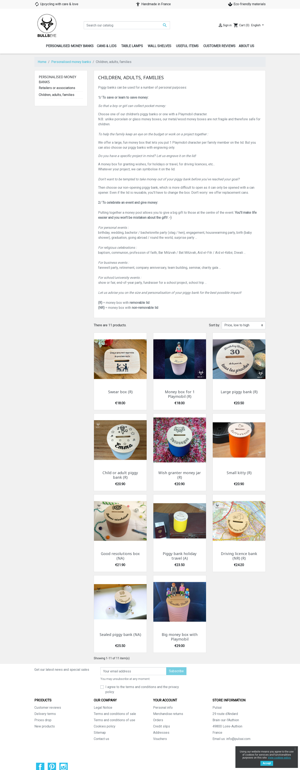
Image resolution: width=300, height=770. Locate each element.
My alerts (160, 745)
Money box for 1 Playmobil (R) (180, 394)
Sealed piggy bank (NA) (120, 634)
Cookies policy (104, 726)
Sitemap (100, 733)
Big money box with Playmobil (180, 637)
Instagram (63, 756)
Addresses (161, 733)
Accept (267, 763)
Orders (158, 720)
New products (44, 726)
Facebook (40, 756)
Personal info (163, 708)
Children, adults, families (56, 95)
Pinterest (52, 756)
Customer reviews (47, 708)
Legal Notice (103, 708)
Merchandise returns (168, 714)
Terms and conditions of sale (115, 714)
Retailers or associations (57, 88)
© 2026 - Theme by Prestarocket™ (150, 764)
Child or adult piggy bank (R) (120, 475)
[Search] (127, 25)
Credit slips (161, 726)
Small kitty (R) (239, 473)
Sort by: (214, 325)
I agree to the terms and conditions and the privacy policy (142, 689)
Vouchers (160, 739)
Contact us (101, 739)
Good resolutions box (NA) (120, 556)
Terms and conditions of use (114, 720)
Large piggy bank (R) (239, 392)
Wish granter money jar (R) (179, 475)
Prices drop (42, 720)
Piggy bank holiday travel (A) (179, 556)
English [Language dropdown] (256, 25)
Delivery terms (45, 714)
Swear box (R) (120, 392)
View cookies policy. (279, 757)
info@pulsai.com (238, 739)
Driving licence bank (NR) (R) (239, 556)
